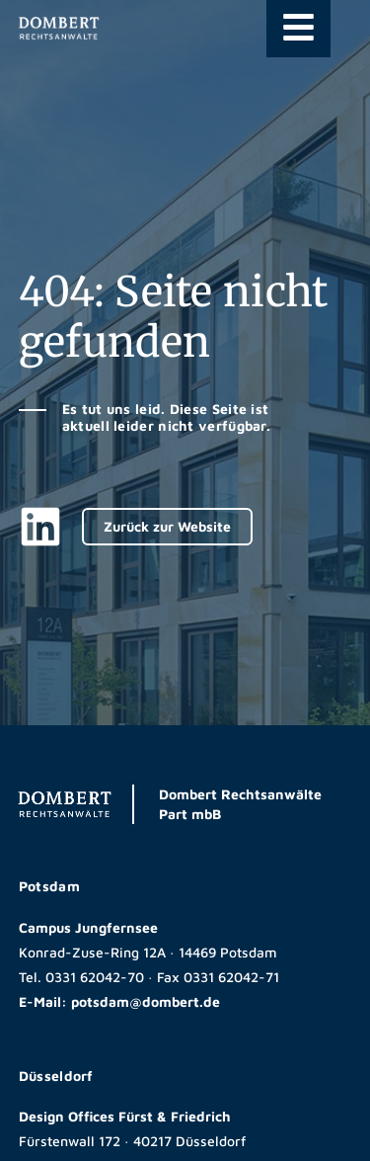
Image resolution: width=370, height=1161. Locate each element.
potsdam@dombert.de (145, 1001)
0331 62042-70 (94, 976)
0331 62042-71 (231, 976)
